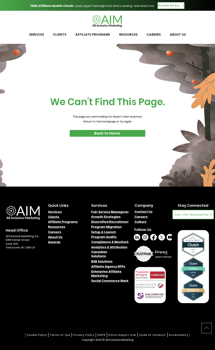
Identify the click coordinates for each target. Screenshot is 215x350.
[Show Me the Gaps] (171, 5)
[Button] (178, 20)
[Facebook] (153, 237)
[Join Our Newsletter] (193, 214)
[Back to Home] (107, 133)
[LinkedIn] (137, 237)
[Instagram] (145, 237)
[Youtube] (170, 237)
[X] (161, 237)
